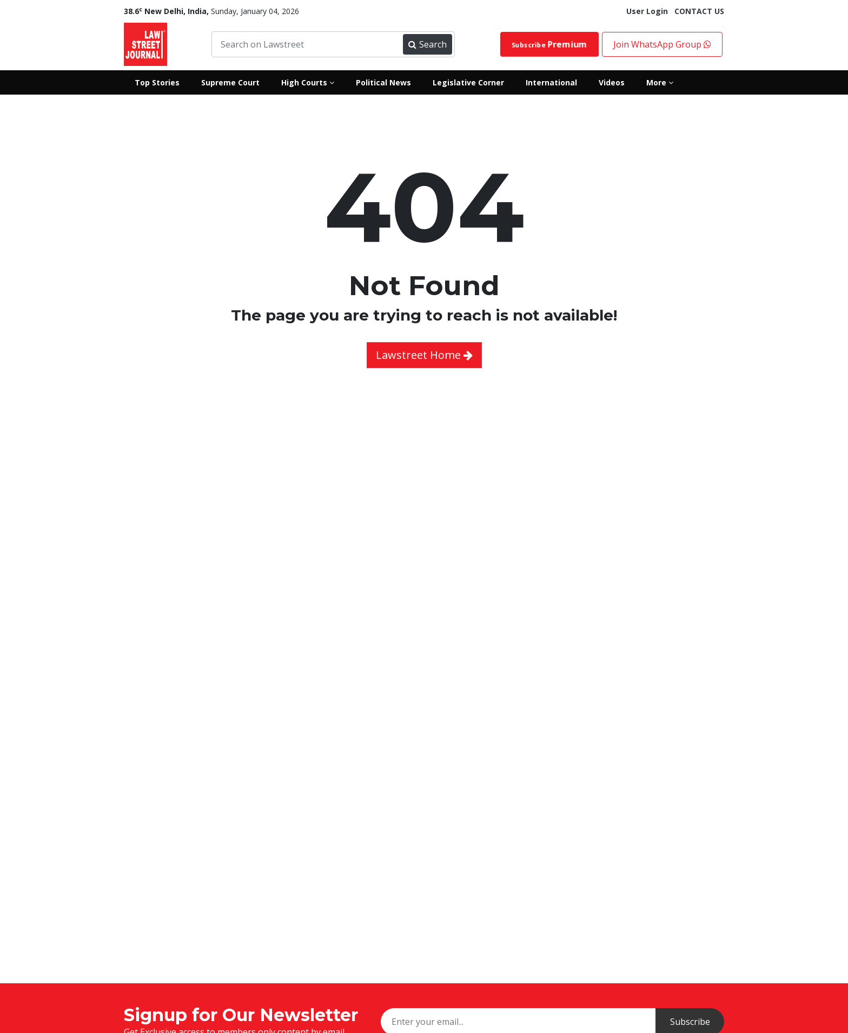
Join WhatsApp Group (662, 44)
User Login (647, 11)
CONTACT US (699, 11)
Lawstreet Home (424, 355)
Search (427, 44)
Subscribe (549, 44)
